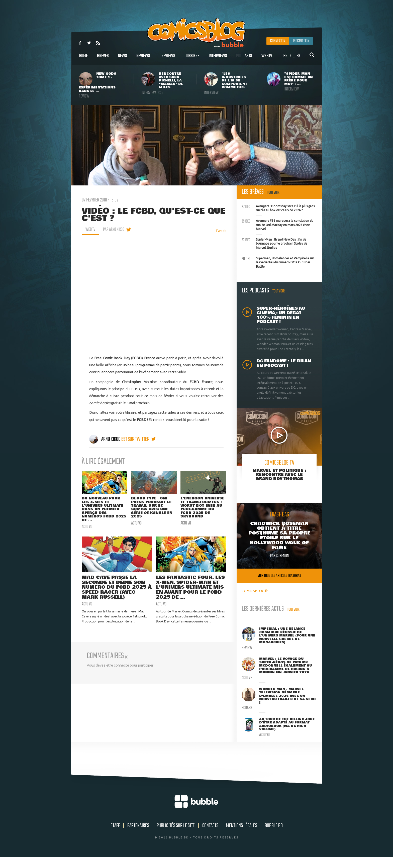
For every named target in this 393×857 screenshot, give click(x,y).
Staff (115, 825)
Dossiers (192, 58)
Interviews (218, 58)
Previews (167, 58)
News (122, 58)
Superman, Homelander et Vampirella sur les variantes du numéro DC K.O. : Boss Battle (278, 262)
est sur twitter (138, 439)
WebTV (266, 58)
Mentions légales (241, 825)
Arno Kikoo (105, 439)
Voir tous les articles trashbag (279, 575)
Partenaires (138, 825)
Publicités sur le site (176, 825)
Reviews (143, 58)
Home (83, 58)
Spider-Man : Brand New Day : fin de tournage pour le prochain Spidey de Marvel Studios (274, 243)
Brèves (103, 58)
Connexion (277, 41)
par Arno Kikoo (113, 229)
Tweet (221, 231)
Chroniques (291, 58)
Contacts (210, 825)
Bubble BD (274, 825)
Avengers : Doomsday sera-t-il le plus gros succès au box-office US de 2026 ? (278, 207)
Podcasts (244, 58)
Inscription (301, 41)
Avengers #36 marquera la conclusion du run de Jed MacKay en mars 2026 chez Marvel (277, 224)
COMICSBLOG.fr (255, 591)
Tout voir (273, 192)
